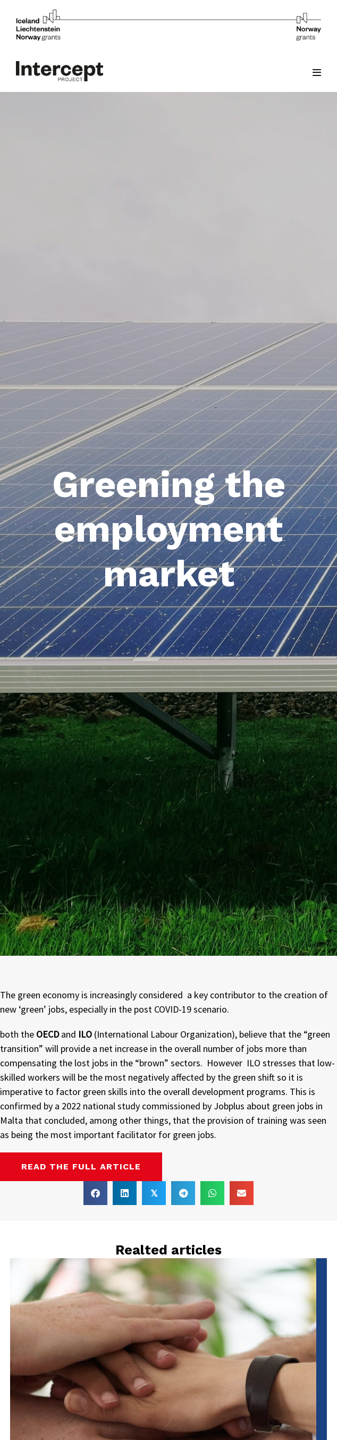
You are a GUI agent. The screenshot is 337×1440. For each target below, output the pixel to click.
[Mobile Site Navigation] (317, 72)
